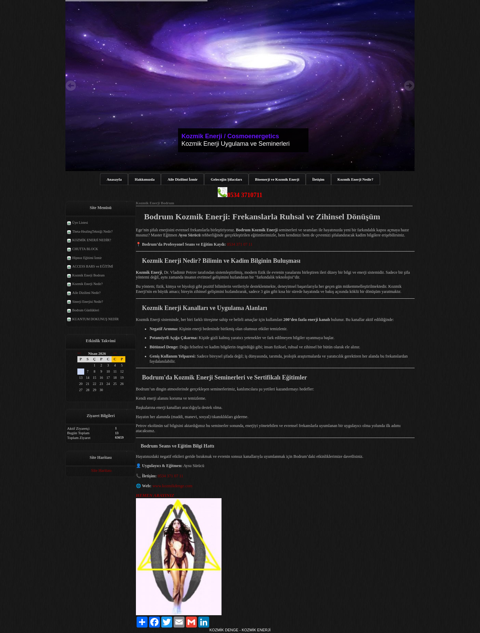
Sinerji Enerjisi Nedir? (87, 301)
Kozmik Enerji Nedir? (356, 179)
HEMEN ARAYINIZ (155, 495)
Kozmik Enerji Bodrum (88, 275)
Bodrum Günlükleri (85, 310)
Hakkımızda (144, 179)
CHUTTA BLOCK (85, 249)
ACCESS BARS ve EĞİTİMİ (92, 266)
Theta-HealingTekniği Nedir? (92, 231)
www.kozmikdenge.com (172, 486)
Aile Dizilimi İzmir (182, 179)
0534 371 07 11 (240, 244)
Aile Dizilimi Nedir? (86, 293)
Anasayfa (114, 179)
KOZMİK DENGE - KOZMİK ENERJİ (240, 630)
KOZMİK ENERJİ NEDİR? (91, 240)
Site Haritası (101, 470)
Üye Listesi (80, 222)
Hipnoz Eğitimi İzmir (87, 258)
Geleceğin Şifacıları (226, 179)
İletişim (318, 179)
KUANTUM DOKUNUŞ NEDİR (95, 319)
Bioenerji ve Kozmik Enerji (277, 179)
